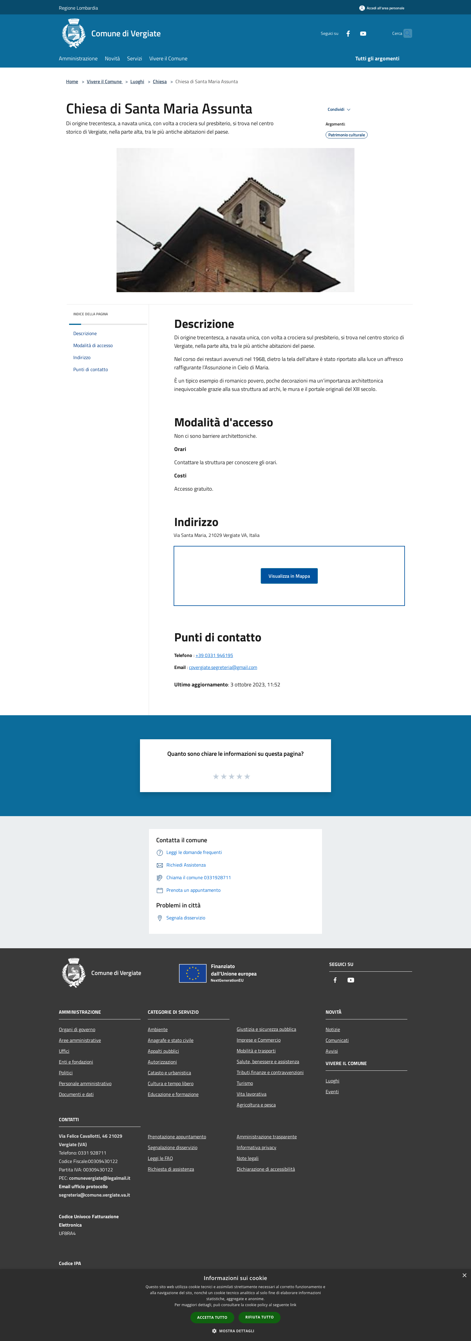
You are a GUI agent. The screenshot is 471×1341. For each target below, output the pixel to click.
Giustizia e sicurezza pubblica (266, 1029)
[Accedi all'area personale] (381, 8)
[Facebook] (336, 33)
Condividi (340, 109)
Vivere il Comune (105, 81)
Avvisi (332, 1051)
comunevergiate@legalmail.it (99, 1178)
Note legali (248, 1158)
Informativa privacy (256, 1147)
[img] (134, 312)
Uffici (64, 1051)
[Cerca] (405, 33)
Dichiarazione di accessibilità (266, 1169)
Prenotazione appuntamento (177, 1136)
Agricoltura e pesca (256, 1104)
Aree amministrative (80, 1040)
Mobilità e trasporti (256, 1050)
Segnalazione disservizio (172, 1147)
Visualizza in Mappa (289, 576)
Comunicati (337, 1040)
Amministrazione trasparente (267, 1136)
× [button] (464, 1275)
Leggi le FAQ (160, 1158)
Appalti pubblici (163, 1051)
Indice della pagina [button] (90, 314)
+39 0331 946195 (214, 655)
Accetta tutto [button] (212, 1317)
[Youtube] (351, 33)
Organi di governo (77, 1029)
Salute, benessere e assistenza (268, 1061)
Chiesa (160, 81)
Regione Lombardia (78, 7)
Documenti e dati (76, 1094)
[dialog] (235, 1305)
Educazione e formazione (173, 1094)
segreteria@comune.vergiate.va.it (94, 1194)
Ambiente (158, 1029)
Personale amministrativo (85, 1083)
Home (72, 81)
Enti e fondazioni (76, 1061)
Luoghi (137, 81)
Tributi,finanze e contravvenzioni (270, 1072)
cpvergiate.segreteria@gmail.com (223, 667)
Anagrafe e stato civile (170, 1040)
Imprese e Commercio (259, 1039)
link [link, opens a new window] (293, 1304)
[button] (235, 1331)
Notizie (333, 1029)
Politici (66, 1072)
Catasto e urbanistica (169, 1072)
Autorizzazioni (162, 1061)
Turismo (245, 1083)
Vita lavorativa (251, 1093)
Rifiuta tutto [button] (259, 1317)
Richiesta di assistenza (171, 1169)
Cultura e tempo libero (170, 1083)
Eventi (332, 1091)
